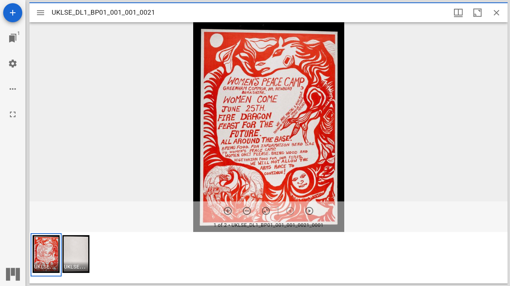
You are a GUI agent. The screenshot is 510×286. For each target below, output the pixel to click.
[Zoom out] (246, 210)
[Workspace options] (12, 89)
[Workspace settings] (12, 63)
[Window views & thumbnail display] (458, 12)
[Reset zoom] (265, 210)
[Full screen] (12, 114)
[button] (46, 254)
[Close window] (496, 12)
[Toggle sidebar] (40, 12)
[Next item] (309, 210)
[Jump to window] (12, 38)
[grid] (268, 258)
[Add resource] (12, 12)
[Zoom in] (227, 210)
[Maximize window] (477, 12)
